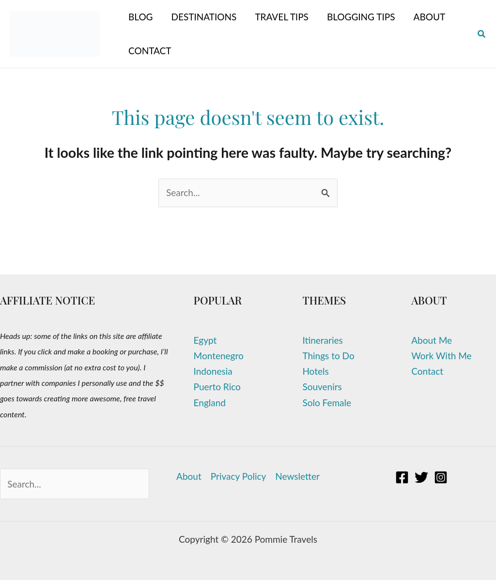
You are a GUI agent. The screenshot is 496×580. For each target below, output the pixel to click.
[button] (482, 34)
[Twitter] (421, 477)
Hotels (315, 371)
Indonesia (213, 371)
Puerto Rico (217, 386)
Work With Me (441, 355)
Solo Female (326, 402)
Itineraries (322, 340)
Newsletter (297, 476)
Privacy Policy (238, 476)
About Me (431, 340)
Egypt (205, 340)
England (210, 402)
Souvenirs (321, 386)
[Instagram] (441, 477)
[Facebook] (402, 477)
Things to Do (328, 355)
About (189, 476)
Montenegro (219, 355)
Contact (427, 371)
